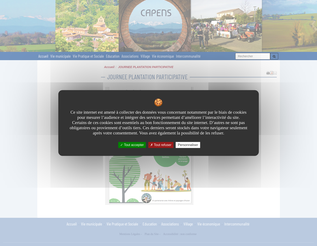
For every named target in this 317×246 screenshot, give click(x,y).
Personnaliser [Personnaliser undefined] (188, 145)
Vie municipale (60, 56)
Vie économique (163, 56)
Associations (129, 56)
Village (145, 56)
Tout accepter (132, 145)
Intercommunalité (188, 56)
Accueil (43, 56)
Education (112, 56)
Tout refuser (160, 145)
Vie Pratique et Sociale (88, 56)
